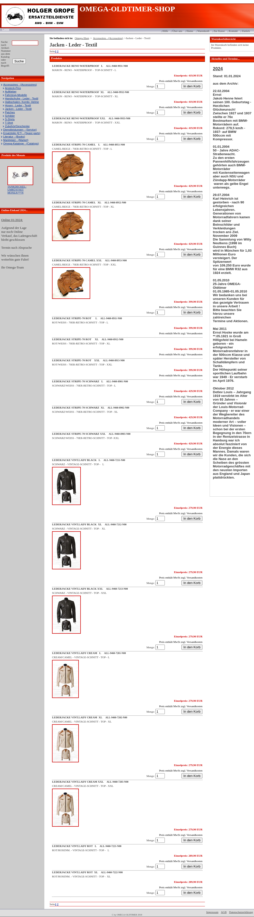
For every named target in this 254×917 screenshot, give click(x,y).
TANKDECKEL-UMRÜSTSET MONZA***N (17, 189)
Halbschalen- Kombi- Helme (22, 101)
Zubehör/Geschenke (17, 126)
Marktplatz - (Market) (15, 140)
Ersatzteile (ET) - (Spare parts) (21, 133)
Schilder (10, 115)
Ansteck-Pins (13, 88)
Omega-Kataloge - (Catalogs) (21, 143)
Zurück (246, 30)
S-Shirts (10, 119)
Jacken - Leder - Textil (18, 108)
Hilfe (165, 30)
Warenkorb (203, 30)
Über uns (177, 30)
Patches (10, 112)
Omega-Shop (82, 38)
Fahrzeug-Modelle (16, 95)
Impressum (212, 912)
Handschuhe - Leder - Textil (21, 98)
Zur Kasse (219, 30)
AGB (223, 912)
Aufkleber (10, 91)
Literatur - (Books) (14, 136)
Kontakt (233, 30)
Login (4, 29)
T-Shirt (9, 122)
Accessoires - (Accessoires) (20, 84)
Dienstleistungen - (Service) (20, 129)
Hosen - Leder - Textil (18, 105)
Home (189, 30)
